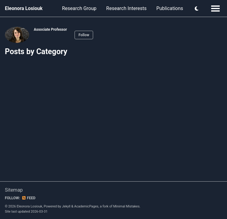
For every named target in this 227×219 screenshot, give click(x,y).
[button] (197, 8)
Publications (169, 8)
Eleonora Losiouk (24, 8)
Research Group (79, 8)
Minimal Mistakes (126, 206)
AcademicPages (86, 206)
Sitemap (14, 190)
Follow (84, 35)
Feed (29, 198)
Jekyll (66, 206)
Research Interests (126, 8)
